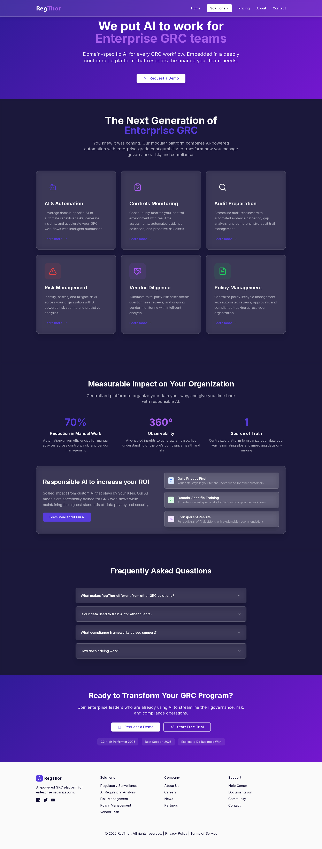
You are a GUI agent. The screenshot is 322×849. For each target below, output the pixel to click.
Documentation (240, 792)
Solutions (219, 8)
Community (237, 799)
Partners (171, 805)
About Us (171, 786)
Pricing (244, 8)
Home (195, 8)
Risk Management (114, 799)
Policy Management (115, 805)
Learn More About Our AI (67, 517)
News (168, 799)
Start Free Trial (187, 727)
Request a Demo (161, 78)
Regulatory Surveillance (119, 786)
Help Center (237, 786)
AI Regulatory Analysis (118, 792)
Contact (279, 8)
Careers (170, 792)
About (261, 8)
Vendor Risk (109, 812)
